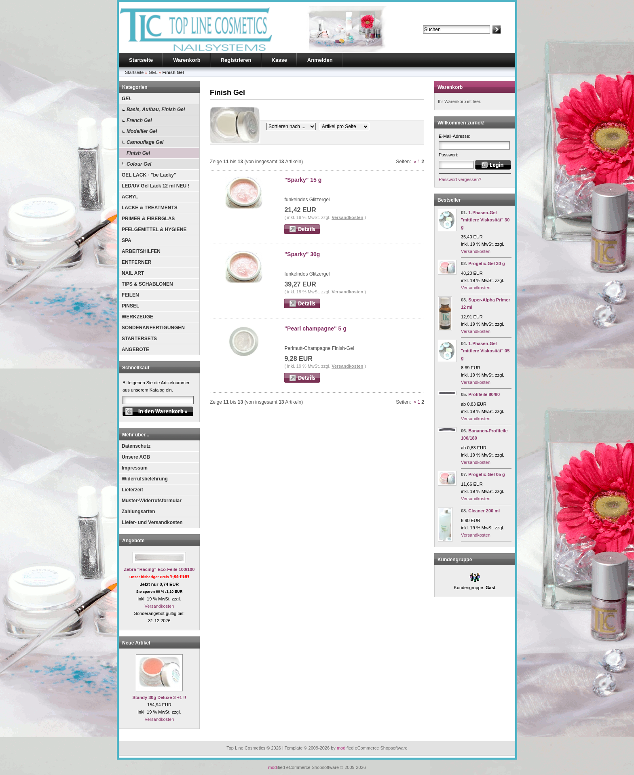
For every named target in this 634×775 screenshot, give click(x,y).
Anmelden (320, 60)
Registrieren (236, 60)
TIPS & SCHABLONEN (147, 284)
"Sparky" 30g (302, 254)
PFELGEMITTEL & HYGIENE (154, 229)
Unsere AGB (136, 457)
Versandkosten (159, 606)
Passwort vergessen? (460, 179)
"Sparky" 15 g (302, 180)
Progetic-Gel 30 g (486, 263)
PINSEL (130, 306)
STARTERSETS (139, 338)
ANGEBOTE (135, 349)
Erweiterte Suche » (442, 37)
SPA (126, 240)
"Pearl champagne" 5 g (315, 328)
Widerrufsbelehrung (145, 479)
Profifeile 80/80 (484, 394)
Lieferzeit (132, 490)
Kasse (279, 60)
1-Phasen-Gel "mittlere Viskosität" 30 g (485, 220)
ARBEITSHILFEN (141, 251)
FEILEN (130, 295)
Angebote (133, 540)
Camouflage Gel (145, 142)
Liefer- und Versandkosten (152, 522)
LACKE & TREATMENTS (150, 208)
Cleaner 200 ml (484, 510)
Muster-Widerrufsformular (152, 500)
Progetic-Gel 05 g (486, 474)
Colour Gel (139, 164)
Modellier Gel (142, 131)
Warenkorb (186, 60)
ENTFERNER (136, 262)
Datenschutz (136, 446)
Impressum (135, 468)
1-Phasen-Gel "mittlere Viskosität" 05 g (485, 350)
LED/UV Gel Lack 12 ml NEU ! (155, 186)
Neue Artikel (136, 643)
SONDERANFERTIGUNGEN (153, 328)
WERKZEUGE (137, 317)
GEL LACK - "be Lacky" (149, 175)
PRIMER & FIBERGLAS (148, 218)
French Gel (139, 120)
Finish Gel (138, 153)
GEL (127, 98)
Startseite (141, 60)
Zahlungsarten (138, 511)
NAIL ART (133, 273)
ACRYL (130, 197)
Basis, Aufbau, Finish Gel (156, 109)
